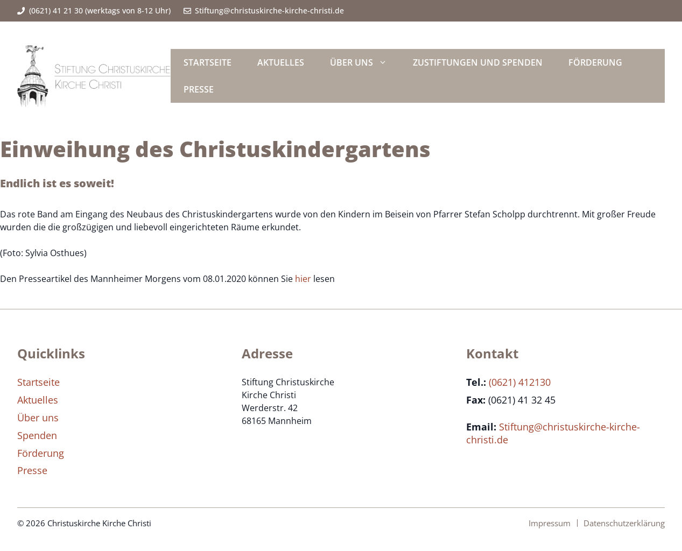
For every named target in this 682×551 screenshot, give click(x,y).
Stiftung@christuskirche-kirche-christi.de (269, 10)
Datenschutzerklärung (624, 523)
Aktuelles (280, 62)
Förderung (595, 62)
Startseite (207, 62)
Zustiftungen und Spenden (478, 62)
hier (303, 279)
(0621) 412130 (520, 382)
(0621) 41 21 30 (56, 10)
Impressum (550, 523)
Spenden (37, 435)
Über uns (365, 62)
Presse (199, 89)
